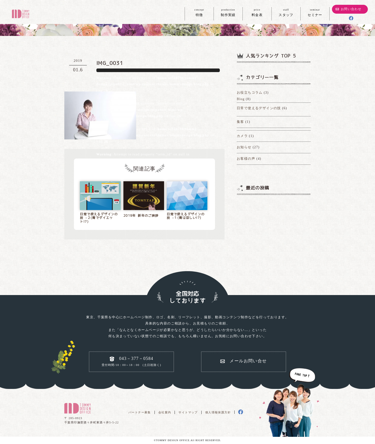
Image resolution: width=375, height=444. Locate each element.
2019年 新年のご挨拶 (141, 215)
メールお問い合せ (248, 361)
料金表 (257, 12)
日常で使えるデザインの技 (259, 108)
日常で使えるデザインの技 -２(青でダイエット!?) (99, 218)
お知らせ (244, 147)
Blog (241, 99)
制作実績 (228, 12)
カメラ (242, 136)
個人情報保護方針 (218, 412)
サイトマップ (188, 412)
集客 (240, 122)
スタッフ (286, 12)
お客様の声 (246, 158)
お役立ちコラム (250, 92)
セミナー (315, 12)
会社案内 (164, 412)
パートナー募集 (139, 412)
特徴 (199, 12)
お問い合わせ (351, 9)
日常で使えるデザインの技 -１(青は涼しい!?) (185, 216)
